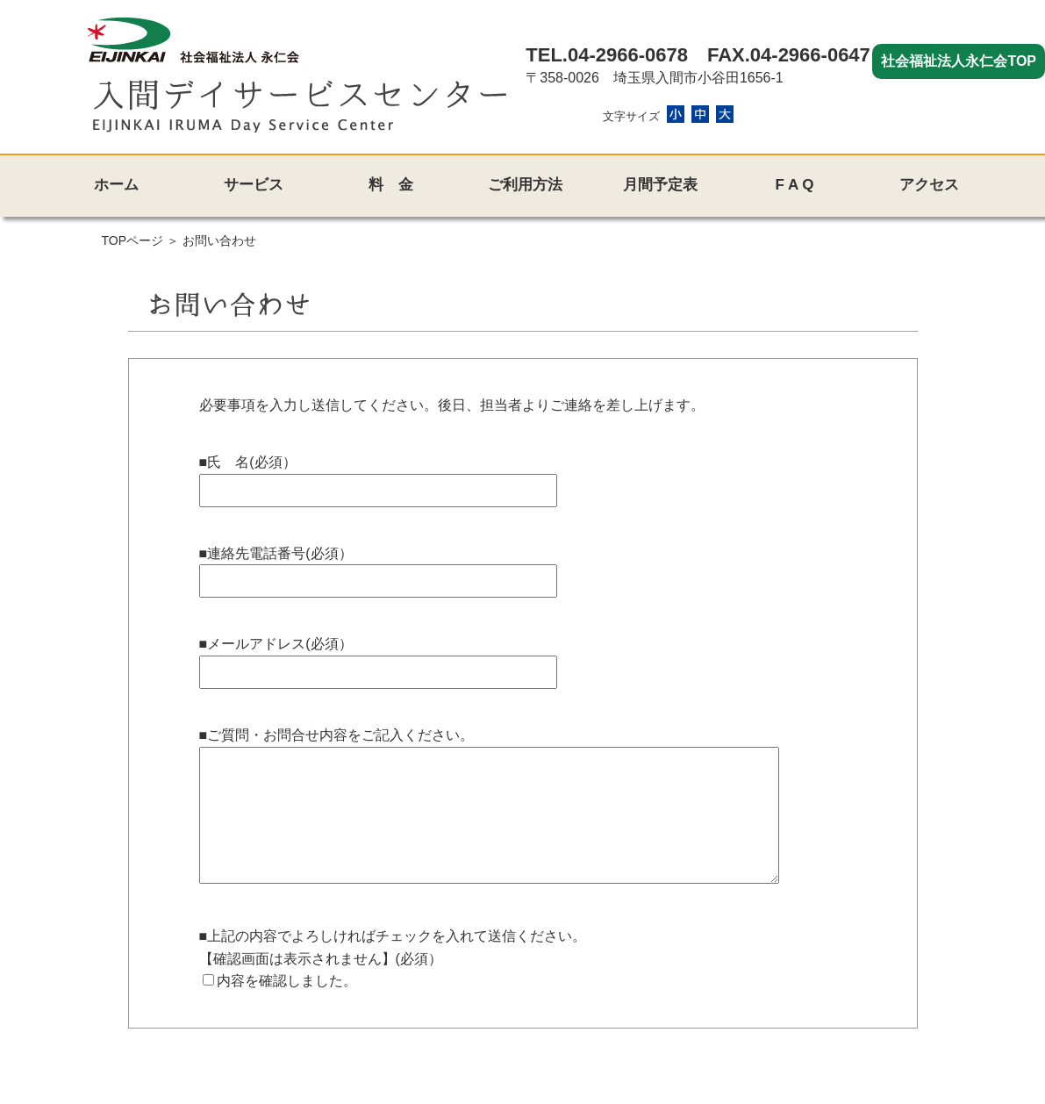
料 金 (391, 184)
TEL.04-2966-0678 (607, 55)
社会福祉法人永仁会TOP (958, 61)
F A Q (794, 184)
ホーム (116, 184)
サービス (253, 184)
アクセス (929, 184)
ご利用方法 (525, 184)
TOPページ (133, 240)
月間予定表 (660, 184)
